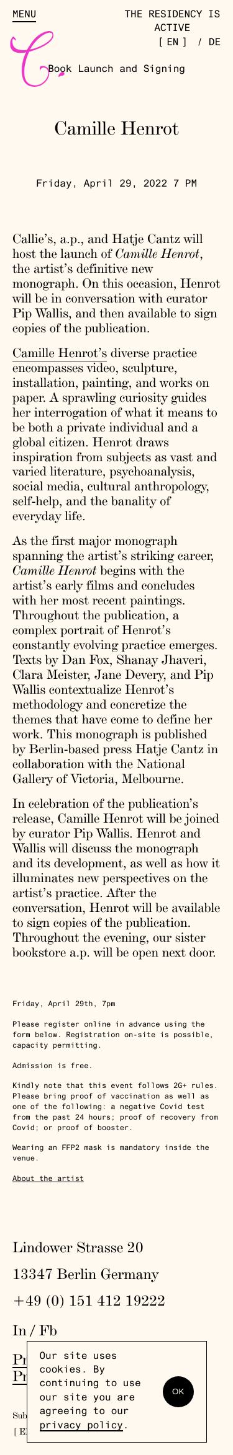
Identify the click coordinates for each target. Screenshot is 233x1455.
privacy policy (81, 1426)
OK (178, 1391)
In (19, 1330)
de (215, 43)
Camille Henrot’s (59, 353)
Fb (48, 1330)
